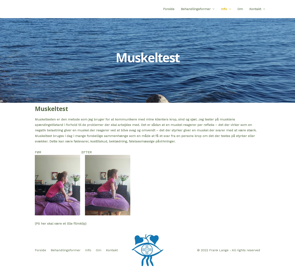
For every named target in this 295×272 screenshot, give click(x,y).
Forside (168, 9)
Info (226, 9)
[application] (213, 9)
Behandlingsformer (198, 9)
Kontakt (257, 9)
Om (240, 9)
